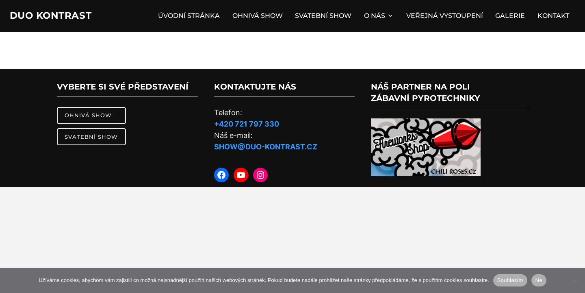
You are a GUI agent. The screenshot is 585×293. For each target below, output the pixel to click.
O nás (376, 17)
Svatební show (320, 17)
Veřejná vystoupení (442, 17)
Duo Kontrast (57, 16)
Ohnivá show (254, 17)
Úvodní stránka (185, 17)
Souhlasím (510, 280)
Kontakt (552, 17)
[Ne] (575, 280)
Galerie (509, 17)
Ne (538, 280)
